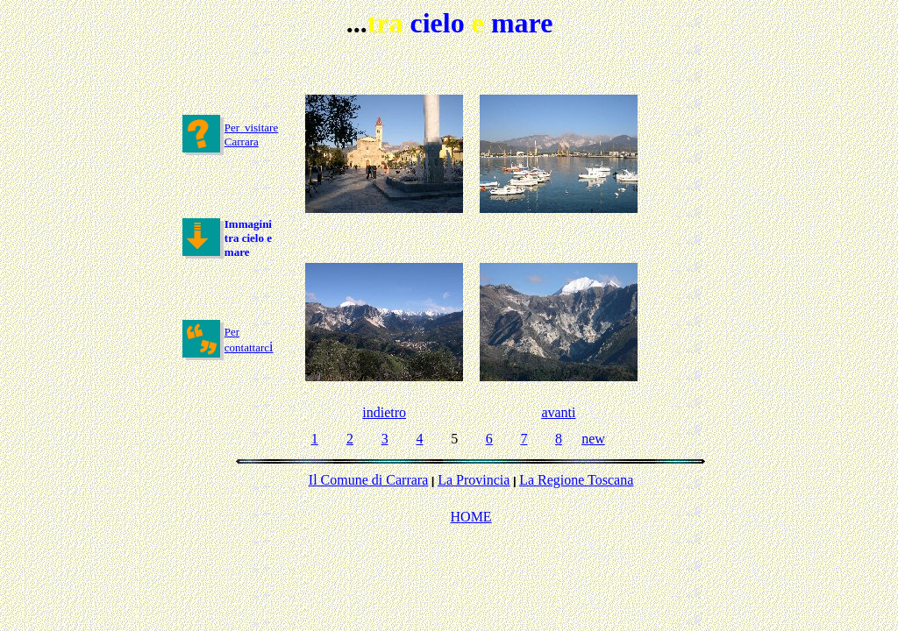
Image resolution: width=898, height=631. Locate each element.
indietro (384, 412)
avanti (558, 412)
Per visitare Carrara (251, 134)
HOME (471, 516)
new (593, 438)
